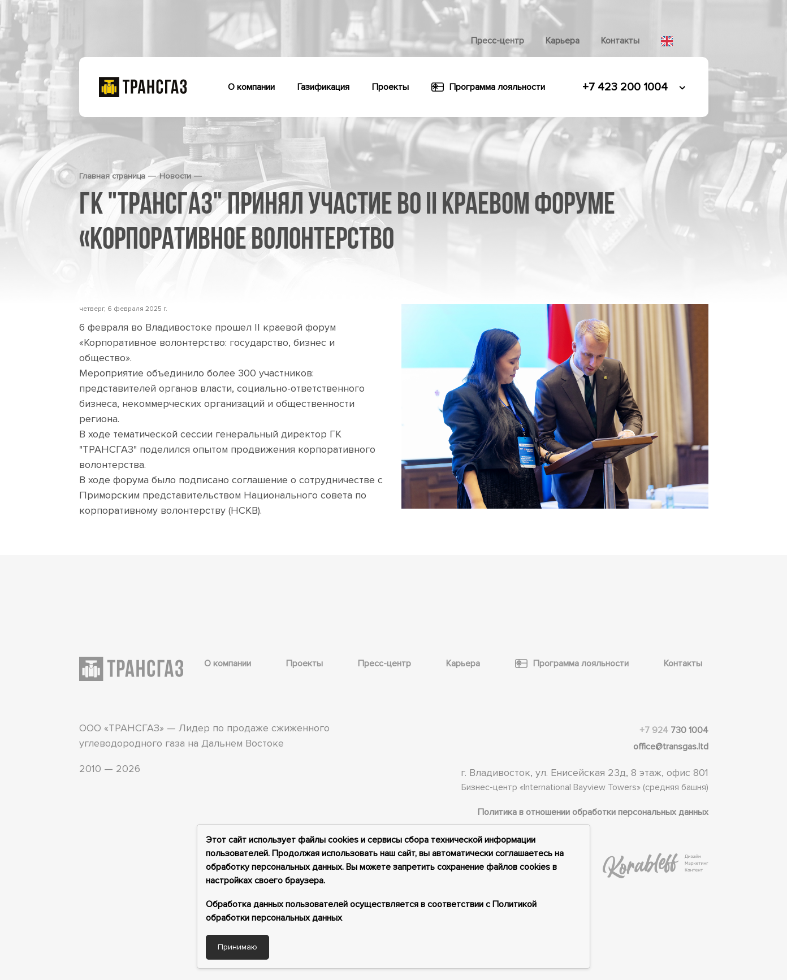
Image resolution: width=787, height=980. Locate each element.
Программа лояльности (488, 87)
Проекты (390, 87)
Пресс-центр (497, 40)
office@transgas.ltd (670, 746)
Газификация (323, 87)
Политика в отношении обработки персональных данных (593, 812)
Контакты (620, 40)
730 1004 (673, 730)
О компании (251, 87)
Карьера (563, 40)
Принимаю (237, 947)
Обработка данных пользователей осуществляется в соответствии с (349, 904)
